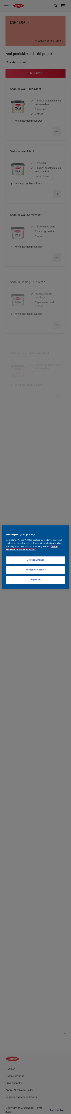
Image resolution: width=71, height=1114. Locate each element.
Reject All (35, 580)
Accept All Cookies (35, 570)
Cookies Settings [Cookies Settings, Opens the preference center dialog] (35, 560)
